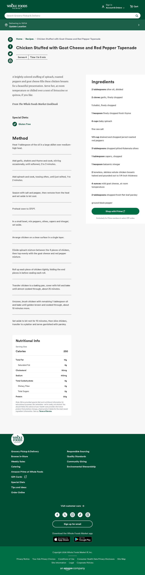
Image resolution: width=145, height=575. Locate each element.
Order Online (18, 492)
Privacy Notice (23, 559)
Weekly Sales (18, 461)
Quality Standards (76, 456)
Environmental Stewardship (81, 466)
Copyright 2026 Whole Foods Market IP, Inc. (72, 552)
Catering (15, 466)
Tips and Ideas (18, 487)
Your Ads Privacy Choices (43, 559)
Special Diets (18, 482)
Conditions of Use (66, 559)
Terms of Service (45, 411)
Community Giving (77, 461)
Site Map (121, 559)
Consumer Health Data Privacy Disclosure (96, 559)
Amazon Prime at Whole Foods (27, 471)
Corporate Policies (85, 562)
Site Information (59, 562)
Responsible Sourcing (78, 451)
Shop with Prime (115, 211)
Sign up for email (72, 524)
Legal (71, 562)
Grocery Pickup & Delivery (25, 451)
